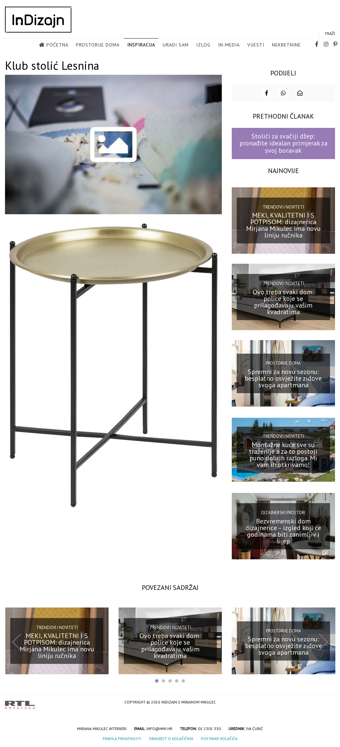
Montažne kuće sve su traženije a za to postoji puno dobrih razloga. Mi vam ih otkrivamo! (283, 454)
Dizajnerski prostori (283, 512)
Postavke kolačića (219, 737)
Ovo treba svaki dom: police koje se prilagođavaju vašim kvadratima (283, 301)
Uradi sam (176, 45)
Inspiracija (141, 45)
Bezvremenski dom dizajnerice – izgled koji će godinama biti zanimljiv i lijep (283, 530)
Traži (330, 33)
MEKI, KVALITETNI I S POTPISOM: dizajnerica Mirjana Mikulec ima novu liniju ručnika (283, 225)
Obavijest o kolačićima (171, 737)
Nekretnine (286, 45)
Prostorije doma (98, 45)
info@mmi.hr (159, 727)
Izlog (203, 45)
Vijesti (255, 45)
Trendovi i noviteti (283, 206)
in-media (229, 45)
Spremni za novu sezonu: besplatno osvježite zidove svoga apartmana (283, 378)
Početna (57, 45)
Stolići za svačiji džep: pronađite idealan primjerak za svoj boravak (283, 143)
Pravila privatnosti (122, 737)
